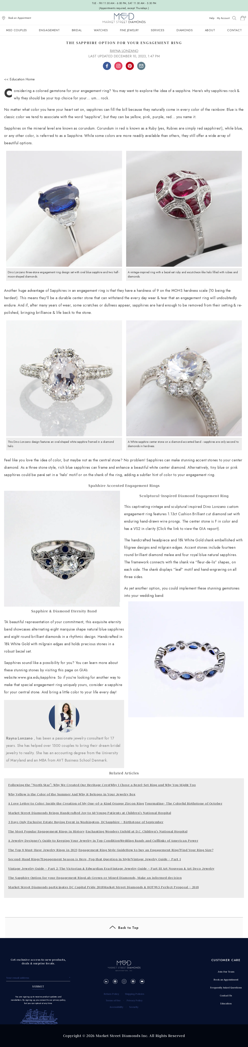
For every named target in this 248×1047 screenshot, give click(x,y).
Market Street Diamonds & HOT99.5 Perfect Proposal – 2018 (151, 887)
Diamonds (185, 30)
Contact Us (226, 995)
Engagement (49, 30)
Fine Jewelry (129, 30)
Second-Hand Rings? (24, 859)
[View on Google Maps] (3, 18)
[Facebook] (133, 981)
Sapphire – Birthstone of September (134, 822)
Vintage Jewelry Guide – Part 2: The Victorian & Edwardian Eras (59, 868)
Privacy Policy (134, 1000)
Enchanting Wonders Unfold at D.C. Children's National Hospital (136, 831)
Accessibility (116, 1006)
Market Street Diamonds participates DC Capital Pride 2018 (55, 887)
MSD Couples (16, 30)
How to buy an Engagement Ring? (153, 850)
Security (133, 1006)
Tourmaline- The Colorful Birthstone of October (183, 803)
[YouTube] (142, 981)
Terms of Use (113, 1000)
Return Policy (111, 993)
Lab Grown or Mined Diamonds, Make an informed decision (133, 878)
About (210, 30)
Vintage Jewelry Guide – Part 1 (156, 859)
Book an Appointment (19, 18)
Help (211, 18)
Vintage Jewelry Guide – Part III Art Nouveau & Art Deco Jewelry (163, 868)
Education (226, 1003)
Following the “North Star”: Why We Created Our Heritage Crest (59, 785)
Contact (234, 30)
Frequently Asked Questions (226, 987)
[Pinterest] (115, 981)
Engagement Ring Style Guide (102, 850)
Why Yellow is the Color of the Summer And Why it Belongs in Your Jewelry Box (71, 794)
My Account (223, 18)
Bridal (77, 30)
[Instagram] (124, 981)
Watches (101, 30)
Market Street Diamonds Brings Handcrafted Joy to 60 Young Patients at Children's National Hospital (89, 813)
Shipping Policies (134, 993)
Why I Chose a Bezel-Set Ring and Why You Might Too (153, 785)
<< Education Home (19, 79)
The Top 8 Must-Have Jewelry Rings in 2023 (42, 850)
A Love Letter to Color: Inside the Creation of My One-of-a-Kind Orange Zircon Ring (76, 803)
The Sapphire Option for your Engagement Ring (46, 878)
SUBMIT (38, 986)
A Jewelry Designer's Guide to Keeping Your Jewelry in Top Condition (64, 841)
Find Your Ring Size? (196, 850)
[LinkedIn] (106, 981)
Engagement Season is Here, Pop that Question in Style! (86, 859)
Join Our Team (226, 971)
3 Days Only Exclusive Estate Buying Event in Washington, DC (57, 822)
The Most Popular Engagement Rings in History (46, 831)
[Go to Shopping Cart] (242, 18)
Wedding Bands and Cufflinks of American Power (159, 841)
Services (157, 30)
